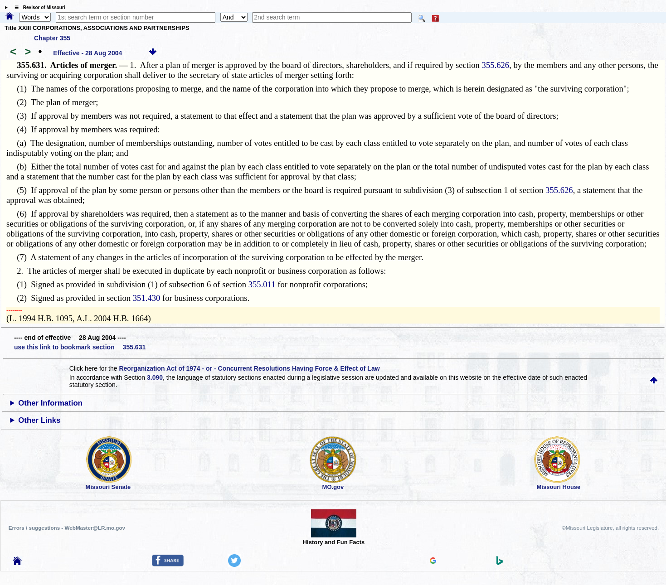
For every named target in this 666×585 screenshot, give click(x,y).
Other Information (50, 403)
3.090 (155, 377)
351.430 (146, 298)
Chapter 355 (52, 38)
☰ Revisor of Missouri (37, 7)
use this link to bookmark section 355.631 (80, 347)
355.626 (496, 65)
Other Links (39, 420)
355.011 (262, 284)
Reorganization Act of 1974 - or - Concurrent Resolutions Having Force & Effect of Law (249, 368)
